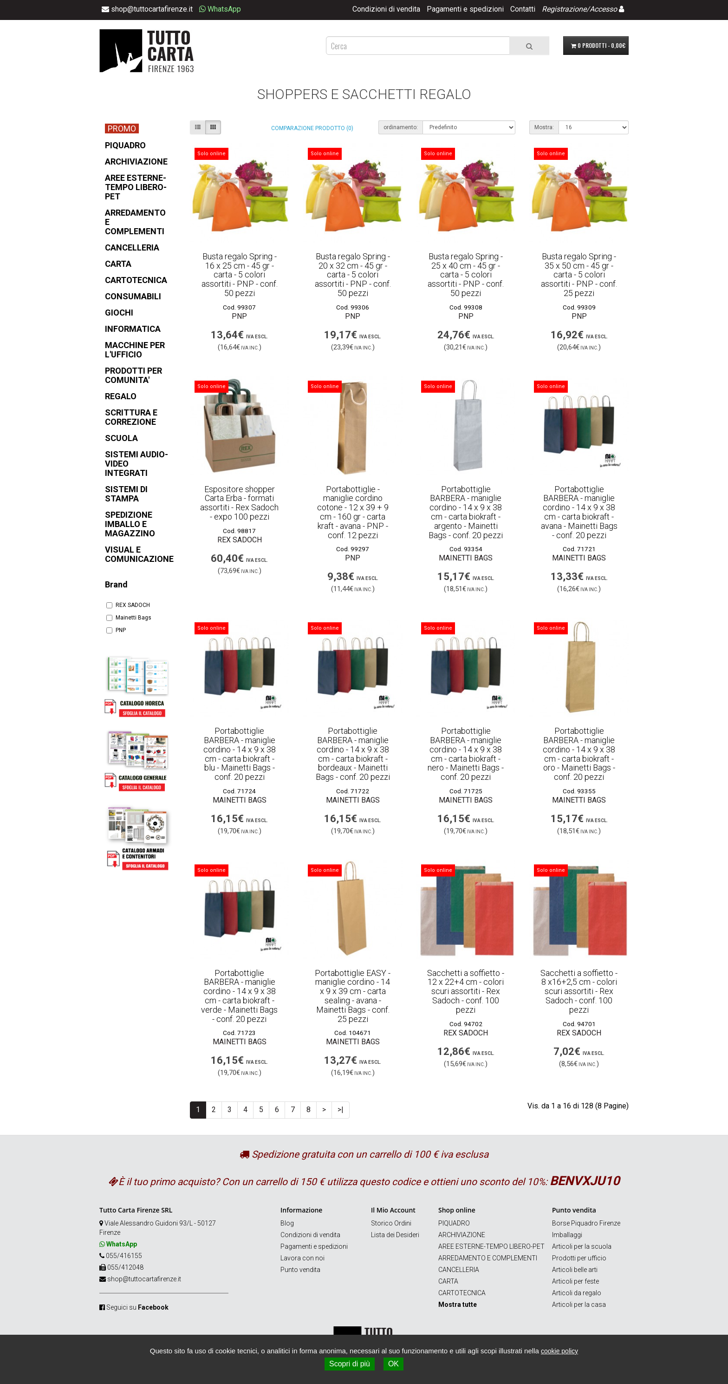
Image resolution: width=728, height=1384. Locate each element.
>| (341, 1109)
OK (393, 1364)
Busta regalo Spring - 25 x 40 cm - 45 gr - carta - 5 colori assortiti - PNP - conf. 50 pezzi (466, 274)
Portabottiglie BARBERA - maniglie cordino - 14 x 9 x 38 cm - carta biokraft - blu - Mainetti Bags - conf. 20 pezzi (239, 754)
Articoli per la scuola (581, 1246)
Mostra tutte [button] (457, 1304)
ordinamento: (401, 127)
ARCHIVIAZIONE (461, 1235)
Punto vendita (300, 1269)
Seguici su (137, 1307)
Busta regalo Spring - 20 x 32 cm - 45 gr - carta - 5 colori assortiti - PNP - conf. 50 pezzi (353, 274)
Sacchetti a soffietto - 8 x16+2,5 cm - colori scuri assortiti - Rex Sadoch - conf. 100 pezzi (579, 991)
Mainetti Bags (128, 617)
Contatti (522, 9)
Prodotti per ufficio (579, 1258)
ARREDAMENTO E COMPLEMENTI (487, 1258)
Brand (116, 584)
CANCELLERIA (458, 1269)
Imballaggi (567, 1235)
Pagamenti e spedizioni (465, 9)
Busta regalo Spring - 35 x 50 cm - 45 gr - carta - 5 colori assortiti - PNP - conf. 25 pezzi (579, 274)
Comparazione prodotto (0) (312, 128)
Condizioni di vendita (386, 9)
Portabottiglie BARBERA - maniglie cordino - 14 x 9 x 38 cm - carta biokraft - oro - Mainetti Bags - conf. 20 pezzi (579, 754)
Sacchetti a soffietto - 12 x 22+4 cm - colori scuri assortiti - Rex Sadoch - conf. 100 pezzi (465, 991)
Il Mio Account (393, 1210)
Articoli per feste (575, 1281)
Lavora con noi (302, 1258)
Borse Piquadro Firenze (586, 1223)
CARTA (448, 1281)
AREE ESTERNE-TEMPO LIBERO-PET (491, 1246)
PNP (116, 630)
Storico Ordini (391, 1223)
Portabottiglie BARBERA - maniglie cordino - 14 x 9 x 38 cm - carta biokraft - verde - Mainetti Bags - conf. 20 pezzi (239, 996)
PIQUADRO (454, 1223)
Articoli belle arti (575, 1269)
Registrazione (564, 9)
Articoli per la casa (579, 1304)
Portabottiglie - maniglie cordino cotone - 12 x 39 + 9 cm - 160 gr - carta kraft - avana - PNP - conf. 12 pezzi (353, 512)
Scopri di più (349, 1364)
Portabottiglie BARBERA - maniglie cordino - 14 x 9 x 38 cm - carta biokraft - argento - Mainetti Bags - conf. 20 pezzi (466, 512)
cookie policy (559, 1351)
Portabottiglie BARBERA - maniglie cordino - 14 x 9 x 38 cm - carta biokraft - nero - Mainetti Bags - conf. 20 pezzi (466, 754)
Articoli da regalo (576, 1293)
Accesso (603, 9)
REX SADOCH (128, 605)
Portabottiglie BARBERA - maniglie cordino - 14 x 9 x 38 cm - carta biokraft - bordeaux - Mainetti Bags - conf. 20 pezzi (353, 754)
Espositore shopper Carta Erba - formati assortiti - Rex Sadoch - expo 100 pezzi (239, 502)
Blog (287, 1223)
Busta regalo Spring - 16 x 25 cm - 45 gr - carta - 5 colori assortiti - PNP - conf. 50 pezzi (240, 274)
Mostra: (544, 127)
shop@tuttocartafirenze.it (144, 1279)
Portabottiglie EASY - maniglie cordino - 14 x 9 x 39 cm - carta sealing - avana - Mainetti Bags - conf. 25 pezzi (352, 996)
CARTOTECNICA (462, 1293)
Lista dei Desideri (395, 1235)
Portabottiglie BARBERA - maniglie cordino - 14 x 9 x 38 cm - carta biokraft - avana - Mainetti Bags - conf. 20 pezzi (579, 512)
